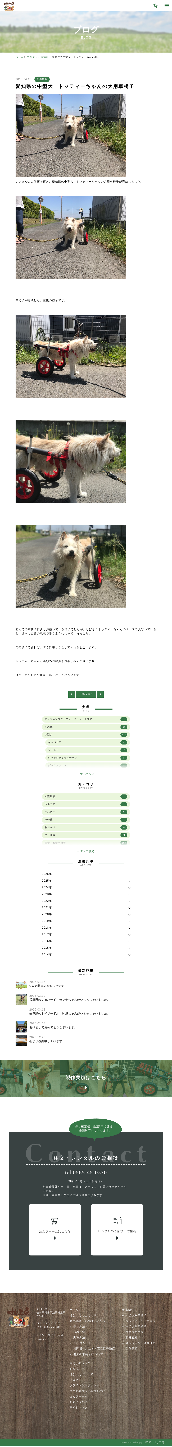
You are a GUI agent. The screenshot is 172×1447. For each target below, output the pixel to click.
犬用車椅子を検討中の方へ (87, 1322)
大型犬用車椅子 (136, 1333)
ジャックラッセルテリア (87, 759)
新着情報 (43, 57)
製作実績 (132, 1350)
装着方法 (79, 1333)
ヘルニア (86, 805)
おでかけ (86, 829)
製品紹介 (128, 1311)
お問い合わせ (78, 1403)
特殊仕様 (132, 1339)
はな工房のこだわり (82, 1316)
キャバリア (87, 744)
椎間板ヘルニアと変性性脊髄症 (94, 1350)
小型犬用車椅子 (136, 1316)
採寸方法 (79, 1328)
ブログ (31, 57)
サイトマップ (78, 1408)
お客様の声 (76, 1370)
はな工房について (81, 1375)
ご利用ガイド (82, 1344)
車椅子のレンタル (81, 1364)
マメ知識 (86, 837)
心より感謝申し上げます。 (47, 1042)
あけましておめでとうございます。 (53, 1028)
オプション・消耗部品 (141, 1344)
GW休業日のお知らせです (47, 986)
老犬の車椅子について (88, 1355)
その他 (86, 728)
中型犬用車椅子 (136, 1328)
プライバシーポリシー (84, 1386)
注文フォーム (78, 1397)
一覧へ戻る (86, 695)
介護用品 (86, 798)
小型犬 (86, 736)
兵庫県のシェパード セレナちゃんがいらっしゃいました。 (69, 1000)
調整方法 (79, 1339)
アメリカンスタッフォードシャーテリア (86, 720)
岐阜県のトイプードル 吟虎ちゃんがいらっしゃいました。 (69, 1014)
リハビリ (86, 813)
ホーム (20, 57)
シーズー (87, 751)
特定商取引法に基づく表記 (87, 1392)
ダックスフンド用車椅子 (142, 1322)
